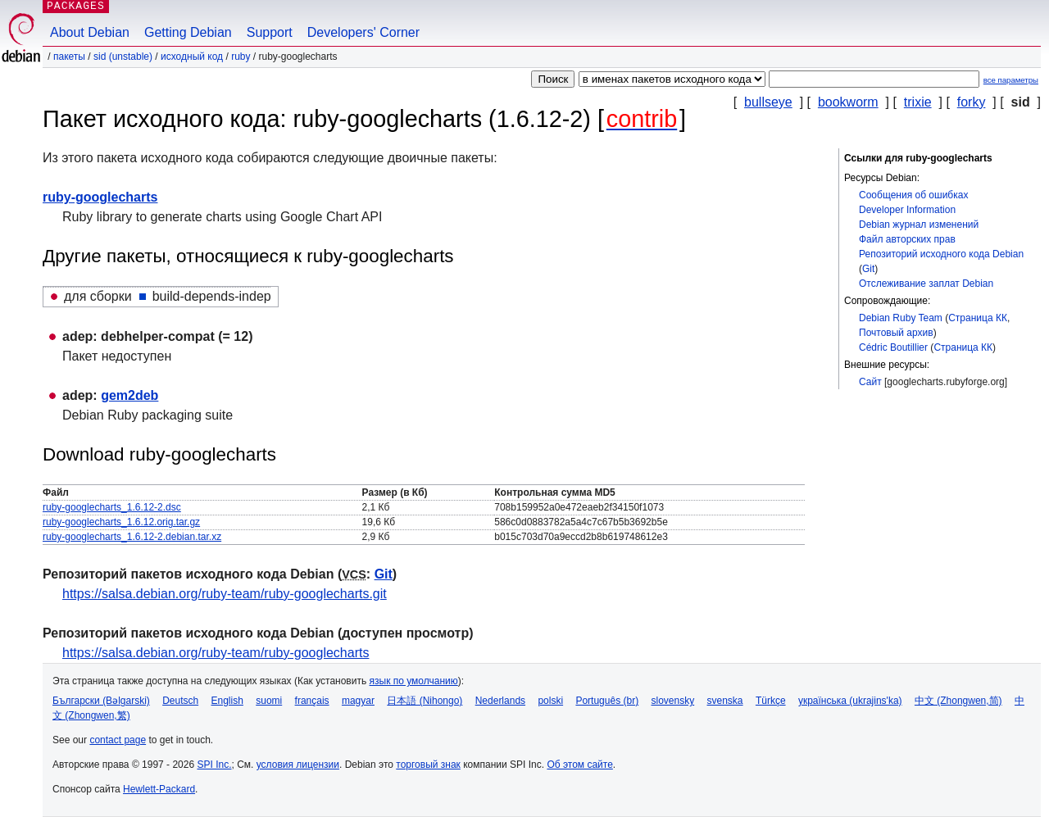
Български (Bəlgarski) (101, 700)
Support (270, 32)
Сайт (870, 382)
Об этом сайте (579, 764)
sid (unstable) (122, 56)
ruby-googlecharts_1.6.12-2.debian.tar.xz (132, 536)
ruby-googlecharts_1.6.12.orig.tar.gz (121, 522)
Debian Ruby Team (900, 318)
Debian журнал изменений (919, 224)
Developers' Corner (363, 32)
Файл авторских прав (907, 239)
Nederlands (500, 700)
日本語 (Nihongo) (424, 700)
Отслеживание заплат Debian (926, 283)
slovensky (672, 700)
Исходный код (192, 56)
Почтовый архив (896, 332)
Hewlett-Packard (159, 789)
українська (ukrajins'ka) (850, 700)
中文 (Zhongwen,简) (958, 700)
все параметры (1010, 79)
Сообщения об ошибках (913, 195)
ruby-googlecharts (100, 197)
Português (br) (606, 700)
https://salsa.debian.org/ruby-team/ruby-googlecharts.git (224, 594)
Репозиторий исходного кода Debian (941, 254)
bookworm (848, 102)
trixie (918, 102)
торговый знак (428, 764)
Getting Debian (188, 32)
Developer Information (907, 210)
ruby (240, 56)
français (312, 700)
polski (550, 700)
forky (971, 102)
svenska (725, 700)
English (227, 700)
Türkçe (771, 700)
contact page (117, 740)
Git (868, 269)
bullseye (768, 102)
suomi (269, 700)
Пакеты (69, 56)
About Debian (89, 32)
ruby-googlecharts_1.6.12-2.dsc (112, 507)
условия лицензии (298, 764)
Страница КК (977, 318)
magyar (358, 700)
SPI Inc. (214, 764)
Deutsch (180, 700)
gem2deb (129, 395)
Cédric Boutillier (893, 347)
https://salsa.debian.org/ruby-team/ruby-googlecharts (215, 653)
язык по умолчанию (414, 681)
